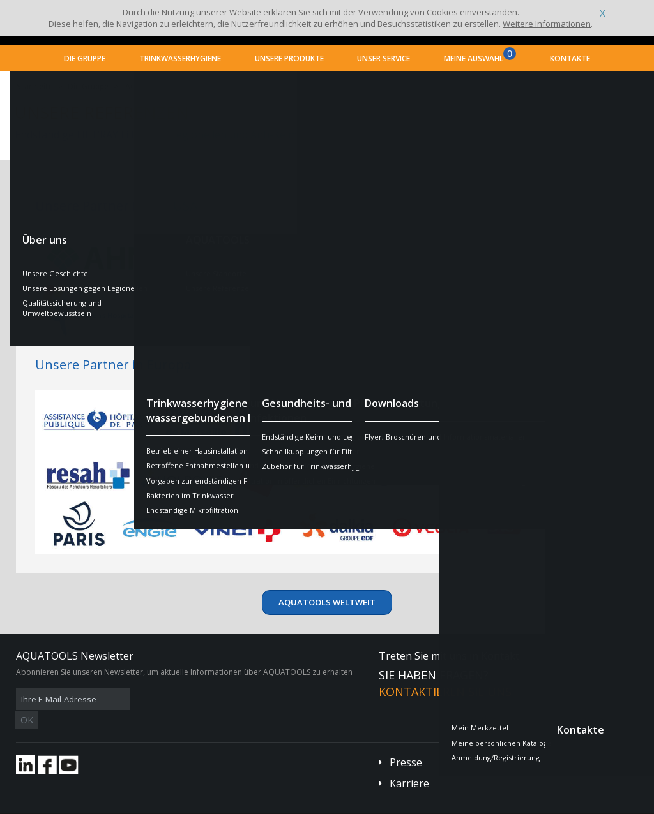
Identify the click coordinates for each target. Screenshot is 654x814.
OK (218, 699)
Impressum (207, 805)
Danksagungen (260, 805)
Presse (406, 743)
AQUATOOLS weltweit (166, 86)
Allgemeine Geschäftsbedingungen (122, 805)
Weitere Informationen (547, 23)
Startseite (35, 86)
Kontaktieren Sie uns (445, 691)
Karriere (409, 764)
